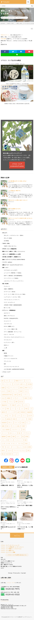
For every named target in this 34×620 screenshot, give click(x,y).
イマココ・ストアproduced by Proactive (17, 165)
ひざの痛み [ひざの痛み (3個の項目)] (4, 401)
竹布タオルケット (5, 35)
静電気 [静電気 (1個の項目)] (29, 447)
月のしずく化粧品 (8, 238)
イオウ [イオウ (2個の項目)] (3, 408)
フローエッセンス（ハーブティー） (12, 299)
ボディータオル (5, 502)
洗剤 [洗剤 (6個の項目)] (9, 391)
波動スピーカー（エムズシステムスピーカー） (12, 264)
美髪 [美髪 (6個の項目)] (21, 391)
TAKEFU (22, 483)
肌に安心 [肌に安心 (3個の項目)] (21, 401)
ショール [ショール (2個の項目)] (18, 415)
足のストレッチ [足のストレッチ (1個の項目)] (13, 433)
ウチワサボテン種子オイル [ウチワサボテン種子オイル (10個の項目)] (20, 384)
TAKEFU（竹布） (13, 17)
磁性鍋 (5, 353)
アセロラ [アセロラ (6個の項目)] (26, 391)
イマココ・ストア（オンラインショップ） (10, 545)
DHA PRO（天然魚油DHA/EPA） (11, 318)
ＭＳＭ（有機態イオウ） (9, 326)
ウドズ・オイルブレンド (9, 302)
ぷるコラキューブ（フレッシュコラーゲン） (14, 281)
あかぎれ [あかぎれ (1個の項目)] (30, 415)
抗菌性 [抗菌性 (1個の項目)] (3, 426)
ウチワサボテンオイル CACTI (10, 270)
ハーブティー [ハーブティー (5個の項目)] (25, 394)
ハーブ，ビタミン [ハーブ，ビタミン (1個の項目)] (21, 419)
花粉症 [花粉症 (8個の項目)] (21, 387)
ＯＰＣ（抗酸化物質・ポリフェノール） (13, 331)
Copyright (23, 573)
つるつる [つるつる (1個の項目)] (10, 450)
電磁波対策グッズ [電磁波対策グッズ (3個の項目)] (6, 405)
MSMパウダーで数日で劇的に (24, 506)
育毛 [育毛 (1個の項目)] (29, 450)
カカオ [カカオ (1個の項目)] (3, 419)
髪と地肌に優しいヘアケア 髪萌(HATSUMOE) (11, 566)
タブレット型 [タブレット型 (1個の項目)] (5, 440)
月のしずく (4, 232)
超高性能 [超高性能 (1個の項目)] (9, 419)
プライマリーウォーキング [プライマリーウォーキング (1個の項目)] (20, 450)
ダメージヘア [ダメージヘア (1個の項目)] (5, 433)
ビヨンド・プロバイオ (9, 334)
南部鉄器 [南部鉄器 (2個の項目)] (23, 412)
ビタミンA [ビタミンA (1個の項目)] (17, 422)
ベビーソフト (12, 502)
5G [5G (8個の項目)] (7, 387)
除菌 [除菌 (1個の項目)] (14, 436)
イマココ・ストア (6, 372)
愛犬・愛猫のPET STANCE (7, 564)
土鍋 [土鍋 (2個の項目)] (18, 412)
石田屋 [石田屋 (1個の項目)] (14, 419)
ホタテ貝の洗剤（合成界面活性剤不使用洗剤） (14, 369)
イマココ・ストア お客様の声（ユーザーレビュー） (12, 547)
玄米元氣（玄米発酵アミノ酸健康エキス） (11, 256)
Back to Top (17, 535)
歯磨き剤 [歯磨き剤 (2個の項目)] (4, 412)
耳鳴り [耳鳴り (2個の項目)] (8, 408)
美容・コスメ (5, 267)
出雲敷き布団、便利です (7, 485)
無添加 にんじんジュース (6, 562)
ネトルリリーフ (7, 321)
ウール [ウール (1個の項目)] (11, 440)
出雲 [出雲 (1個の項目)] (24, 429)
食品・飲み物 (5, 283)
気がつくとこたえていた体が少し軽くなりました (20, 218)
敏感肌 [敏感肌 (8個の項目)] (3, 387)
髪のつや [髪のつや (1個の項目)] (9, 426)
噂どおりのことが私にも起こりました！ (18, 200)
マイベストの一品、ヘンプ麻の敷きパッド (25, 527)
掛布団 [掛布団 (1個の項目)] (26, 436)
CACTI (2, 568)
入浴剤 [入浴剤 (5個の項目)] (15, 394)
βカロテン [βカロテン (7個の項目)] (4, 391)
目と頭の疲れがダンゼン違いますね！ (17, 181)
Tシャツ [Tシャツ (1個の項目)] (14, 447)
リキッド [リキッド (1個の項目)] (24, 415)
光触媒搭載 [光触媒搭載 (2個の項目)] (29, 412)
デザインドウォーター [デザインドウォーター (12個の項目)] (7, 384)
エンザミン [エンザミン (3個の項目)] (26, 405)
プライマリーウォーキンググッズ (11, 366)
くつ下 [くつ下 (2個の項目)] (30, 408)
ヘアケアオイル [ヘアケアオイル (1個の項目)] (26, 433)
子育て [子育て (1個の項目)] (3, 447)
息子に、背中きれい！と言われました (25, 486)
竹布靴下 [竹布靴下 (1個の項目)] (23, 426)
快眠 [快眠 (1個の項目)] (25, 440)
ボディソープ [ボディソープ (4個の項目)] (19, 398)
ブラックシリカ (7, 361)
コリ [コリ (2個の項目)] (17, 408)
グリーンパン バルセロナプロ (10, 358)
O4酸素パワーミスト (8, 355)
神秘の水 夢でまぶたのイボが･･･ (8, 527)
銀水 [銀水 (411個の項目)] (3, 380)
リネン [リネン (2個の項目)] (10, 415)
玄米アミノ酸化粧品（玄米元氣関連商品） (13, 275)
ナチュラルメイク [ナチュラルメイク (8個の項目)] (14, 387)
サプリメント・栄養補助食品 (8, 310)
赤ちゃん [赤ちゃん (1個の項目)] (11, 422)
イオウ (22, 503)
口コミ (20, 17)
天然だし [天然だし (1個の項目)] (27, 443)
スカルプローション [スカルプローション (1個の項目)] (16, 429)
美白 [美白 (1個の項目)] (20, 433)
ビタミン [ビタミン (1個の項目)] (18, 436)
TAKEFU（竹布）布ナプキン (10, 246)
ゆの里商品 (6, 240)
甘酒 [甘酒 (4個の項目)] (30, 398)
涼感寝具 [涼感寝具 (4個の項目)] (9, 398)
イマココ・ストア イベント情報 (8, 552)
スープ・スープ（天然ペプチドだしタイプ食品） (15, 294)
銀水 (11, 523)
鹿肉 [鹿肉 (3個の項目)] (17, 401)
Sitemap (10, 573)
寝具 (5, 363)
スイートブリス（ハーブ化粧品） (11, 278)
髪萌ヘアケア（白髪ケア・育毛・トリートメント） (13, 251)
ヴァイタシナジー (8, 339)
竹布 (20, 523)
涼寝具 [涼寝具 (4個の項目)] (25, 398)
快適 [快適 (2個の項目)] (26, 408)
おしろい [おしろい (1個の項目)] (20, 447)
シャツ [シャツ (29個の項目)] (12, 380)
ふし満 (5, 347)
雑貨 (3, 350)
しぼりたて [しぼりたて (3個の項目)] (19, 405)
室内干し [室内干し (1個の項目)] (4, 450)
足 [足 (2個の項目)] (14, 415)
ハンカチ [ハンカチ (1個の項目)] (16, 454)
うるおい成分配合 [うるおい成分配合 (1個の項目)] (6, 429)
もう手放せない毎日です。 (14, 190)
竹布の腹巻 (3, 38)
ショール (20, 502)
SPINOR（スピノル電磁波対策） (9, 248)
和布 (25, 503)
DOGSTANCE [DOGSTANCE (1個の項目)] (9, 454)
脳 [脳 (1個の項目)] (22, 436)
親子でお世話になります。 (14, 208)
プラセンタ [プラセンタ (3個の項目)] (11, 401)
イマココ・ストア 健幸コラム (7, 550)
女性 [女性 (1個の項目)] (25, 447)
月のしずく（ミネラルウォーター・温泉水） (14, 235)
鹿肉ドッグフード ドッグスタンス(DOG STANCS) (13, 259)
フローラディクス (8, 323)
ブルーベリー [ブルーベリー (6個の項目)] (15, 391)
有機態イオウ (26, 502)
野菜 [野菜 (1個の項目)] (3, 454)
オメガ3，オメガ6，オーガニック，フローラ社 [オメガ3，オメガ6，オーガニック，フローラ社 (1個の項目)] (12, 443)
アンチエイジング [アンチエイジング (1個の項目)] (19, 440)
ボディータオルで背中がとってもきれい (8, 507)
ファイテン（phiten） (7, 262)
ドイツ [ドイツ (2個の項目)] (13, 408)
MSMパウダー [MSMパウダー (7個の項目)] (28, 387)
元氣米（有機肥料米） (9, 289)
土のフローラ (7, 313)
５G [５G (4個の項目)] (13, 398)
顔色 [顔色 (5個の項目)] (20, 394)
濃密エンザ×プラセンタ (9, 315)
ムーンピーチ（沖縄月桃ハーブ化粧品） (13, 272)
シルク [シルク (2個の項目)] (21, 408)
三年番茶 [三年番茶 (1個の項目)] (29, 419)
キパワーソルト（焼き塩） (10, 291)
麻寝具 (28, 523)
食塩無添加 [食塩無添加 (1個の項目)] (4, 422)
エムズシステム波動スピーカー (8, 561)
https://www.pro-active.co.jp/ (10, 608)
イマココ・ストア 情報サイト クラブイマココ (11, 548)
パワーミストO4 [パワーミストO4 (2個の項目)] (11, 412)
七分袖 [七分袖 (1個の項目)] (22, 422)
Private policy (16, 573)
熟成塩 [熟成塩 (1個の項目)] (9, 436)
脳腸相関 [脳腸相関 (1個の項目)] (4, 436)
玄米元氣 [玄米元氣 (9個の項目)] (30, 384)
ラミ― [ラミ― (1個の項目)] (27, 422)
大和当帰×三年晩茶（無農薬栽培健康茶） (13, 305)
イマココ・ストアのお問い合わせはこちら (17, 555)
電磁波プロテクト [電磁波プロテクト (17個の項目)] (19, 380)
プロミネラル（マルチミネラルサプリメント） (14, 337)
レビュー (24, 17)
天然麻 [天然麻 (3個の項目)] (13, 405)
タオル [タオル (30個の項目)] (7, 380)
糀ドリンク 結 (7, 307)
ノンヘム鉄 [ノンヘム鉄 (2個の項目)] (4, 415)
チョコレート (7, 286)
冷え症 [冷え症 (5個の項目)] (3, 398)
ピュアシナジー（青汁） (9, 342)
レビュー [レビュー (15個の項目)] (27, 380)
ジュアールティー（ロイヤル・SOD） (12, 297)
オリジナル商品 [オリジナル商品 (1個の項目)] (16, 426)
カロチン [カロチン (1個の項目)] (9, 447)
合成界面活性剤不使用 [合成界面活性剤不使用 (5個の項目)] (7, 394)
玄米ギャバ (6, 345)
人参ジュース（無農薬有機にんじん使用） (11, 254)
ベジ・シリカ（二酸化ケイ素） (11, 329)
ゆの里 (7, 523)
